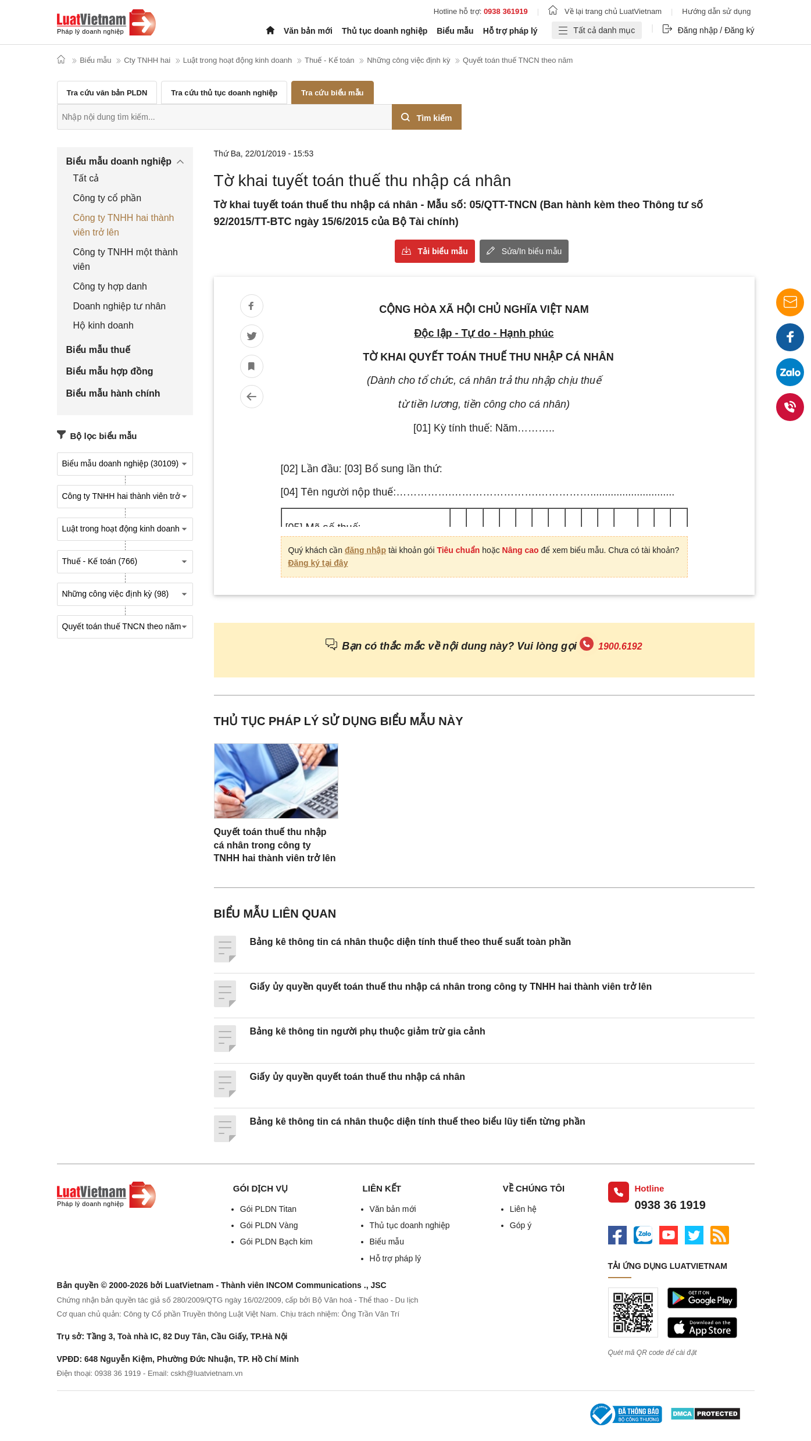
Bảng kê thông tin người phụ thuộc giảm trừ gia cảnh (367, 1031)
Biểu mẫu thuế (98, 350)
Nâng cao (520, 550)
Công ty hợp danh (110, 286)
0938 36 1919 (670, 1205)
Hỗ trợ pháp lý (510, 30)
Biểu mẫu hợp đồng (109, 371)
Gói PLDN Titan (268, 1209)
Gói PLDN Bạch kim (276, 1241)
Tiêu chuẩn (458, 550)
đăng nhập (365, 550)
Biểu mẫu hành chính (113, 393)
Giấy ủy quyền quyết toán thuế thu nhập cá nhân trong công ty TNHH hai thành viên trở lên (451, 986)
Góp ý (520, 1225)
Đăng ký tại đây (318, 563)
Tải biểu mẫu (443, 251)
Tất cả (86, 178)
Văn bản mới (308, 30)
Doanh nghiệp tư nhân (119, 306)
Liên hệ (523, 1209)
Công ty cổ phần (107, 198)
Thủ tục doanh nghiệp (384, 30)
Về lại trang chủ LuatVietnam (605, 11)
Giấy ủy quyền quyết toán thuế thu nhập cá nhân (358, 1077)
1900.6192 (620, 646)
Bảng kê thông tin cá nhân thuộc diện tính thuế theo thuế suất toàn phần (410, 942)
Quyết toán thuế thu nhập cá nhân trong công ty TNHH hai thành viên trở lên (275, 845)
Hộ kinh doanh (103, 325)
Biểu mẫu (455, 30)
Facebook (790, 341)
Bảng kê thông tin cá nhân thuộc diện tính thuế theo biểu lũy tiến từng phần (417, 1121)
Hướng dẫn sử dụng (716, 11)
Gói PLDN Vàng (269, 1225)
